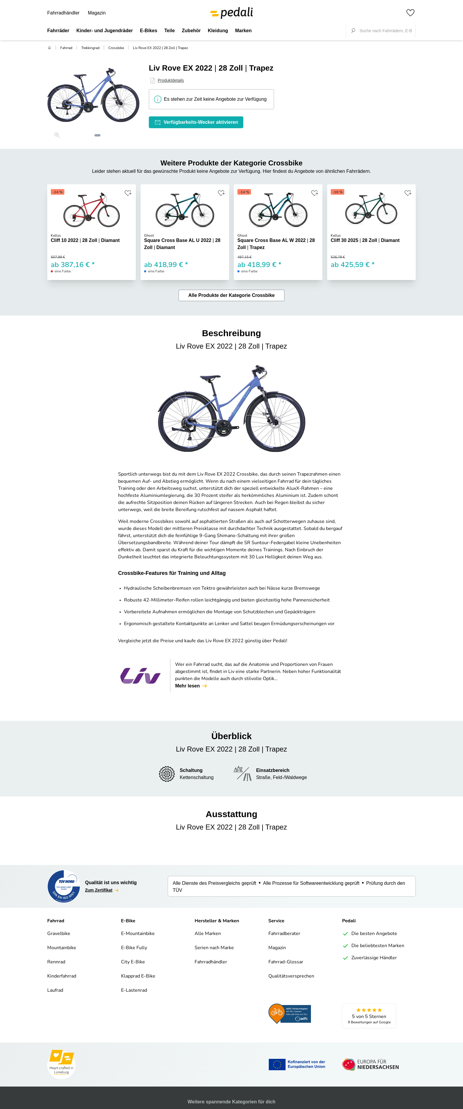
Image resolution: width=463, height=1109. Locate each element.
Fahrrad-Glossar (285, 962)
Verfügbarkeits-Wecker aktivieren (196, 122)
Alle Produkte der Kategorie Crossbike (231, 295)
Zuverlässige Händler (369, 958)
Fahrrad (66, 48)
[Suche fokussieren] (353, 30)
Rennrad (56, 962)
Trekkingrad (90, 48)
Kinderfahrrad (61, 976)
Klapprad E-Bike (138, 976)
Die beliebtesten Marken (373, 945)
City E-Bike (133, 962)
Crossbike (116, 48)
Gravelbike (58, 933)
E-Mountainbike (138, 933)
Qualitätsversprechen (291, 976)
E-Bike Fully (134, 948)
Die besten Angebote (369, 933)
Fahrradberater (284, 933)
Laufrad (55, 990)
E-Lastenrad (134, 990)
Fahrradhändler (63, 12)
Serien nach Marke (214, 948)
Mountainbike (61, 948)
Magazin (96, 12)
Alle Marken (208, 933)
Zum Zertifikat (102, 890)
